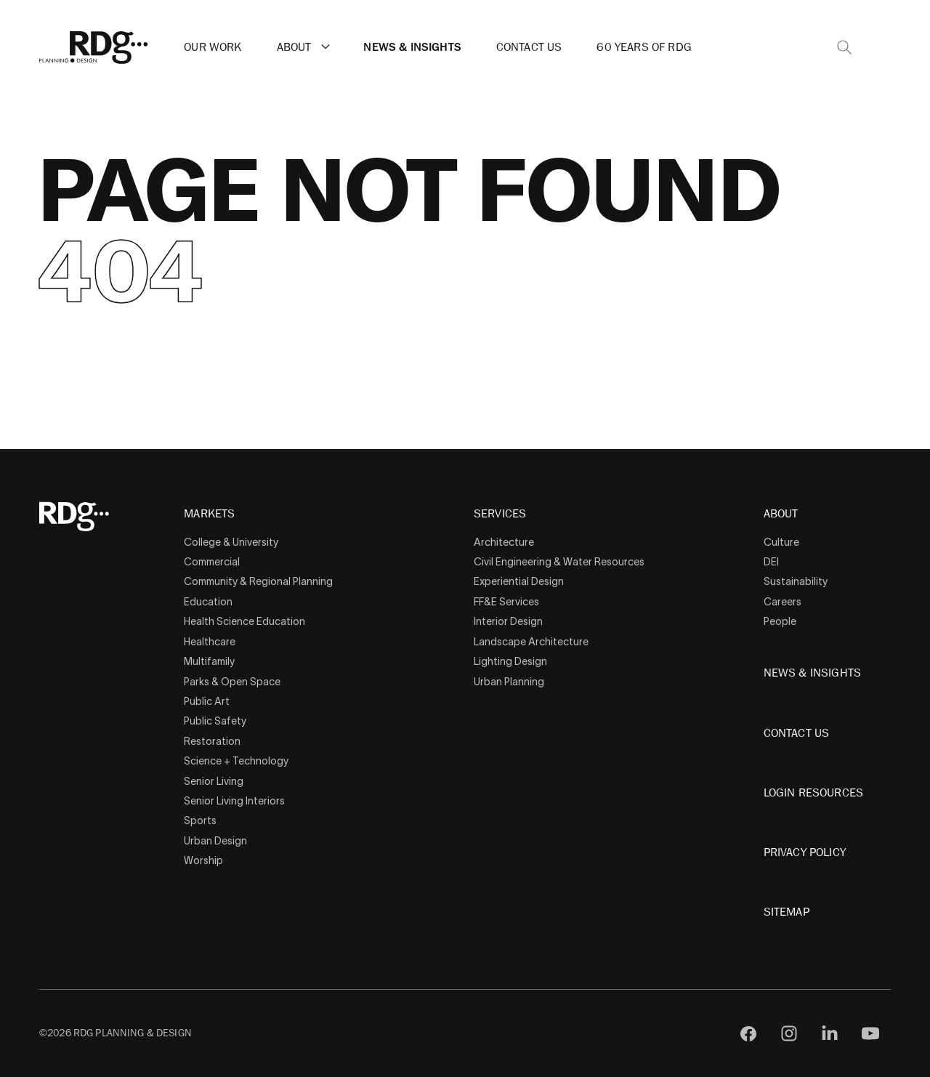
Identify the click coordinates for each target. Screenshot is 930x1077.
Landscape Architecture (531, 642)
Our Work (212, 47)
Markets (209, 514)
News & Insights (412, 47)
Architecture (504, 542)
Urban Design (215, 841)
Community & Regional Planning (258, 581)
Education (208, 602)
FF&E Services (506, 602)
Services (500, 514)
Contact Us (529, 47)
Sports (200, 820)
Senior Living (213, 781)
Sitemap (786, 912)
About (294, 47)
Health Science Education (244, 621)
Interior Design (508, 621)
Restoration (212, 741)
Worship (203, 860)
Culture (781, 542)
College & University (231, 542)
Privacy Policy (805, 852)
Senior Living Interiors (234, 801)
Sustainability (796, 581)
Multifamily (209, 661)
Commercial (212, 562)
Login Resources (813, 793)
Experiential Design (519, 581)
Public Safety (215, 721)
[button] (325, 46)
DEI (771, 562)
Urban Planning (509, 681)
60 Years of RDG (644, 47)
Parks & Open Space (232, 681)
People (780, 621)
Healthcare (209, 642)
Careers (782, 602)
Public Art (207, 701)
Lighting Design (510, 661)
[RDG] (93, 48)
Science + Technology (236, 761)
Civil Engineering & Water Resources (559, 562)
